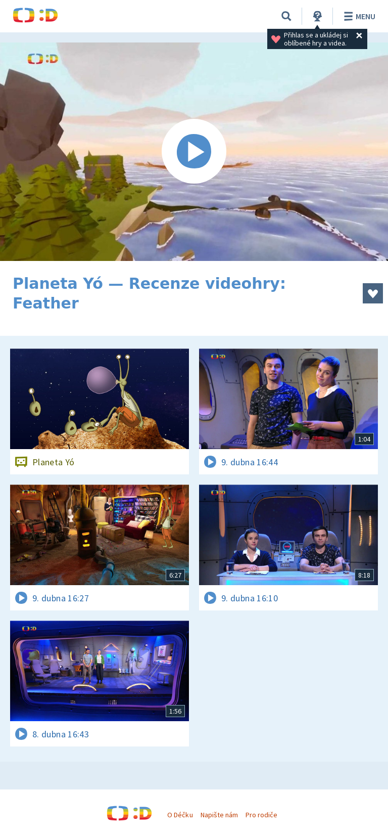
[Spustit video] (194, 151)
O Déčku (179, 814)
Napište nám (219, 814)
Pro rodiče (261, 814)
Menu (358, 16)
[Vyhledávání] (286, 16)
